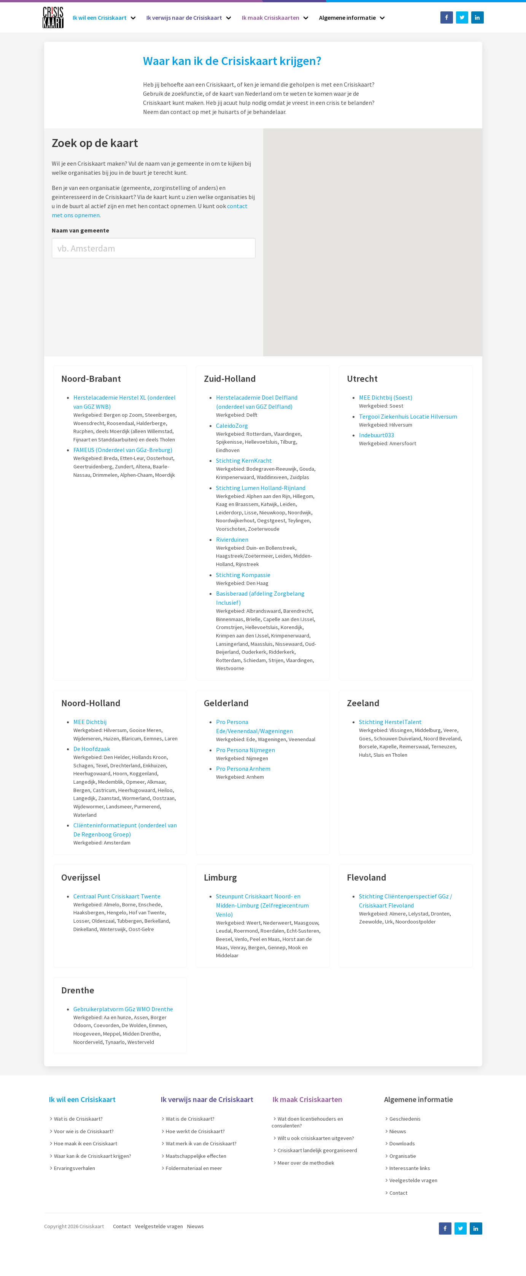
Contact (122, 1226)
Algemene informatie (418, 1099)
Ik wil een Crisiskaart (82, 1099)
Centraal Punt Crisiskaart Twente (117, 896)
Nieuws (195, 1226)
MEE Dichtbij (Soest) (385, 397)
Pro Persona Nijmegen (245, 750)
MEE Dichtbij (89, 722)
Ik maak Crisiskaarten (307, 1099)
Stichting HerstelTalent (390, 722)
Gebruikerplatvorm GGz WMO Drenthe (123, 1009)
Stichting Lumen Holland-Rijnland (260, 488)
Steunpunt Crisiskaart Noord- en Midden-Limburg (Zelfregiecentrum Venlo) (262, 905)
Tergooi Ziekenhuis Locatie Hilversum (408, 416)
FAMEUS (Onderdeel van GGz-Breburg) (122, 450)
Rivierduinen (232, 539)
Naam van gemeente (80, 230)
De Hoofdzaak (91, 749)
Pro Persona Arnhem (243, 768)
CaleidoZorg (232, 425)
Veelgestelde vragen (159, 1226)
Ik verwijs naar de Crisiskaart (207, 1099)
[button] (338, 270)
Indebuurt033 (376, 435)
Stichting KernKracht (244, 460)
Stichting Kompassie (243, 575)
